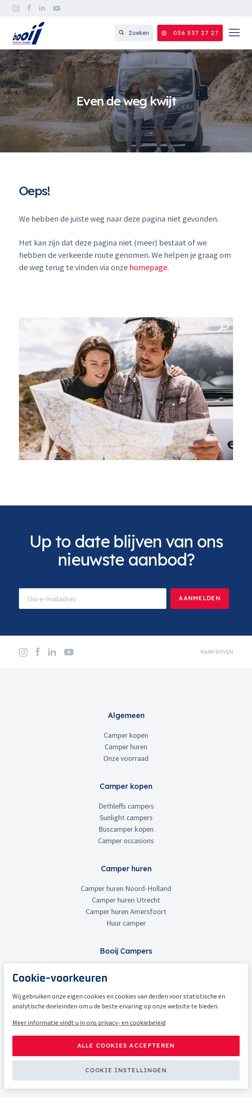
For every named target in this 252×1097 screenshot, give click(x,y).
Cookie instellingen (126, 1070)
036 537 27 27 (190, 33)
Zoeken (134, 33)
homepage (148, 267)
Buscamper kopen (126, 829)
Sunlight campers (126, 817)
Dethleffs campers (126, 806)
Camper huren (126, 746)
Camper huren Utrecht (126, 900)
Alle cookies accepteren (126, 1045)
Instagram (15, 8)
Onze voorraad (126, 758)
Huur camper (126, 923)
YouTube (56, 8)
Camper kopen (126, 735)
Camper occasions (126, 840)
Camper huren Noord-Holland (126, 888)
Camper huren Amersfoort (126, 911)
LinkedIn (42, 8)
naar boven (217, 652)
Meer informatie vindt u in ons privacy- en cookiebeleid (89, 1022)
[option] (126, 100)
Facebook (29, 8)
